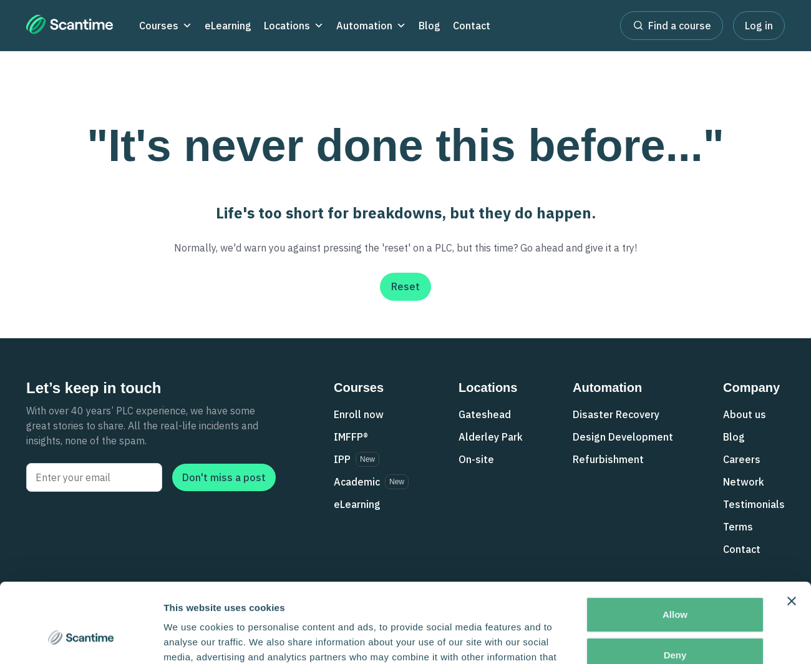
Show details (192, 639)
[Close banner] (791, 534)
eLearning (228, 25)
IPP (342, 459)
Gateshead (485, 414)
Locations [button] (294, 25)
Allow (675, 547)
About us (744, 414)
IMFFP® (351, 437)
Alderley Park (491, 437)
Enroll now (359, 414)
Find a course (671, 25)
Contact (471, 25)
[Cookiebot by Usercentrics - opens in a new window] (80, 639)
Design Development (623, 437)
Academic (357, 482)
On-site (476, 459)
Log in (759, 25)
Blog (429, 25)
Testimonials (754, 504)
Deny (675, 588)
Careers (741, 459)
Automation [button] (371, 25)
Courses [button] (165, 25)
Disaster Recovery (616, 414)
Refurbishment (608, 459)
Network (743, 482)
